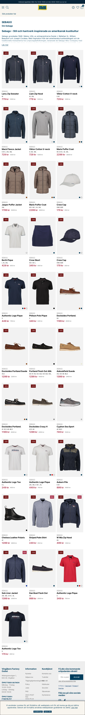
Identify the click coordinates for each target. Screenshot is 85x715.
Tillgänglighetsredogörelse (30, 681)
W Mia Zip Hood (64, 537)
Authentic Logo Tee (11, 482)
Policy (27, 684)
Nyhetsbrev (46, 695)
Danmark (68, 686)
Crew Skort (34, 260)
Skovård (45, 688)
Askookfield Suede (66, 371)
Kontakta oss (46, 673)
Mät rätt (45, 681)
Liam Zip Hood (36, 94)
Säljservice (29, 677)
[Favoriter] (77, 7)
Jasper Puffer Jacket (12, 205)
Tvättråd (45, 677)
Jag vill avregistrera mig (67, 681)
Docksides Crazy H (38, 426)
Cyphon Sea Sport (65, 426)
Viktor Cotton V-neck (67, 94)
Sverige (61, 688)
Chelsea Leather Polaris (13, 537)
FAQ (26, 691)
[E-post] (64, 677)
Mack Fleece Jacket (11, 149)
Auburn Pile (62, 482)
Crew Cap (61, 205)
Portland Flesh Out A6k (40, 371)
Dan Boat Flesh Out (38, 593)
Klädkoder (45, 684)
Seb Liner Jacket (10, 593)
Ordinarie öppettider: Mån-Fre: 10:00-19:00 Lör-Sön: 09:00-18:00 (42, 2)
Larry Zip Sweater (10, 94)
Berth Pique (7, 260)
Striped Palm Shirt (38, 537)
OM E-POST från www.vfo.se (29, 697)
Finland (75, 686)
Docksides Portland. (66, 315)
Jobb (27, 688)
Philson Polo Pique (38, 315)
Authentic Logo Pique (12, 315)
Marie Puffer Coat (65, 149)
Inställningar (38, 711)
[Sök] (42, 14)
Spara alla (47, 711)
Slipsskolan (46, 691)
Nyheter (28, 673)
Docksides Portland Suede (14, 371)
